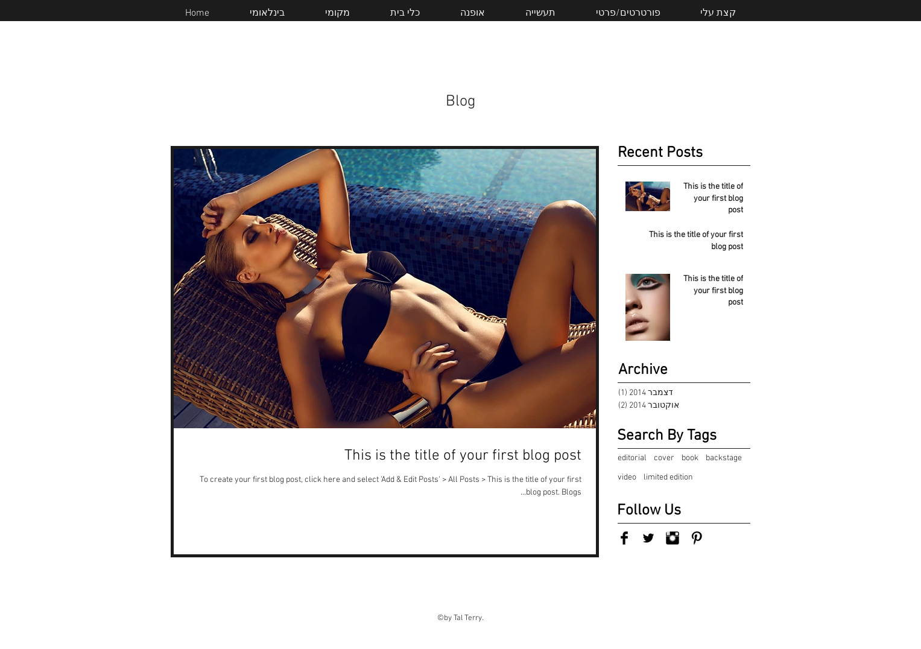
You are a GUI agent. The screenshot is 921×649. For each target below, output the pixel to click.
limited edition (668, 477)
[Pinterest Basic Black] (696, 538)
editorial (632, 458)
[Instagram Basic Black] (672, 538)
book (690, 458)
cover (664, 458)
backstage (724, 458)
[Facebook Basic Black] (624, 538)
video (627, 477)
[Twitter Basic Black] (648, 538)
